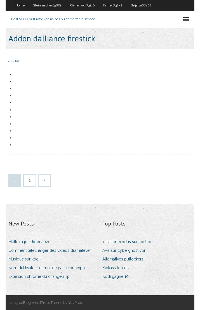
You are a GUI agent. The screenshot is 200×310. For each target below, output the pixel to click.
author (13, 60)
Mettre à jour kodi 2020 (29, 241)
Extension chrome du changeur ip (39, 276)
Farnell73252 (112, 5)
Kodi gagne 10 (115, 276)
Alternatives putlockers (122, 259)
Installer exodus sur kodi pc (127, 241)
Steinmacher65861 (47, 5)
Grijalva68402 (141, 5)
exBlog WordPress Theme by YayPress (51, 302)
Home (20, 5)
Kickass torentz (116, 268)
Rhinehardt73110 (82, 5)
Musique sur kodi (23, 259)
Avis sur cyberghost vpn (124, 250)
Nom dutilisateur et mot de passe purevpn (46, 268)
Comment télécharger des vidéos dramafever (49, 250)
